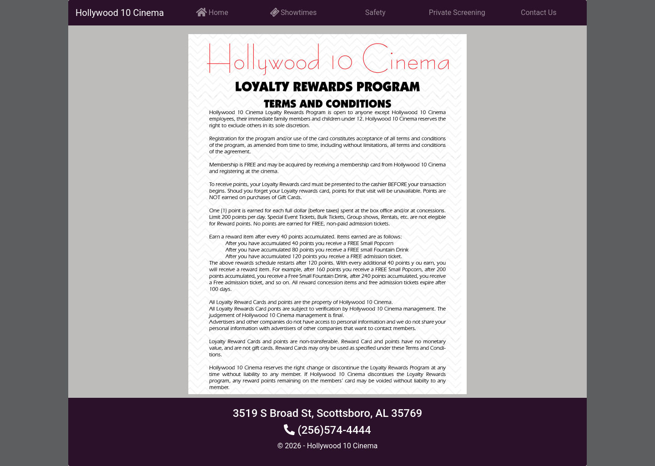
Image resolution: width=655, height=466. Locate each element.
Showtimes (294, 12)
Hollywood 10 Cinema (120, 12)
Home (212, 12)
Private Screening (457, 12)
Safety (375, 12)
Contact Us (539, 12)
